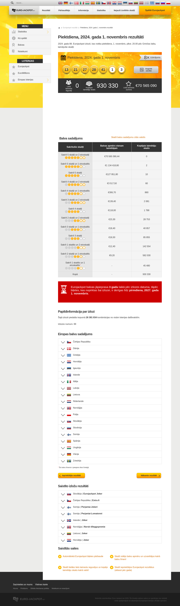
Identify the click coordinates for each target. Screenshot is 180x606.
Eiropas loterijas (25, 79)
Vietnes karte (41, 584)
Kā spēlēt (22, 38)
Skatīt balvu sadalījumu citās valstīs (128, 137)
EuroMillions (24, 73)
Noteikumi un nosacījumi (60, 588)
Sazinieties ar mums (23, 584)
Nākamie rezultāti (149, 475)
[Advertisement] (110, 116)
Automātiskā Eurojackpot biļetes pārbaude (83, 556)
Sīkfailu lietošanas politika (39, 588)
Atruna (15, 588)
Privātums (24, 588)
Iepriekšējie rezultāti (71, 475)
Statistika (22, 31)
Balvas (21, 45)
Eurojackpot (23, 66)
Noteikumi (23, 51)
